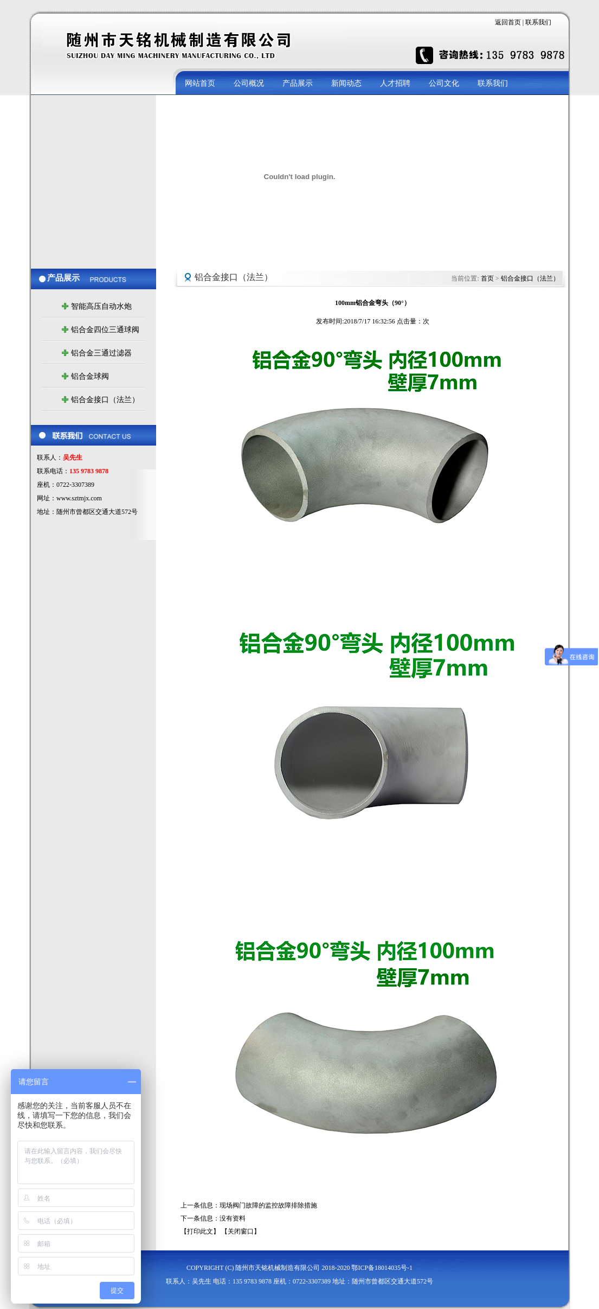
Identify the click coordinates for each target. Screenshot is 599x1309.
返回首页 (509, 22)
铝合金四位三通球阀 (105, 330)
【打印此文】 (200, 1231)
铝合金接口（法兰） (105, 400)
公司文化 (444, 83)
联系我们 (538, 22)
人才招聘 (395, 83)
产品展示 (297, 83)
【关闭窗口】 (240, 1231)
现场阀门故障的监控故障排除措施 (268, 1205)
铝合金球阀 (90, 376)
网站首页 (200, 83)
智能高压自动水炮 (101, 306)
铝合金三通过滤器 (101, 353)
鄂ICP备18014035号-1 (382, 1268)
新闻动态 (346, 83)
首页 (487, 278)
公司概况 (249, 83)
